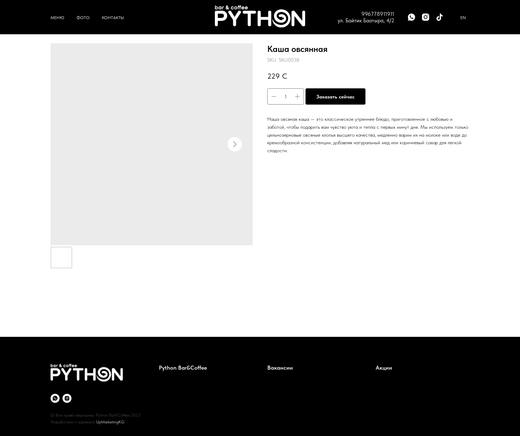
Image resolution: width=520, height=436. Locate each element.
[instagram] (425, 17)
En (463, 17)
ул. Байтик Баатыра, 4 (364, 20)
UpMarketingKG (110, 421)
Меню (57, 17)
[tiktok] (439, 17)
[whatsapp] (411, 17)
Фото (83, 17)
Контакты (113, 17)
